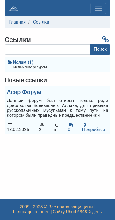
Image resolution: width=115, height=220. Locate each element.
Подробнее (93, 127)
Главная (17, 22)
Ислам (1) (20, 62)
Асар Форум (24, 92)
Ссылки (41, 22)
